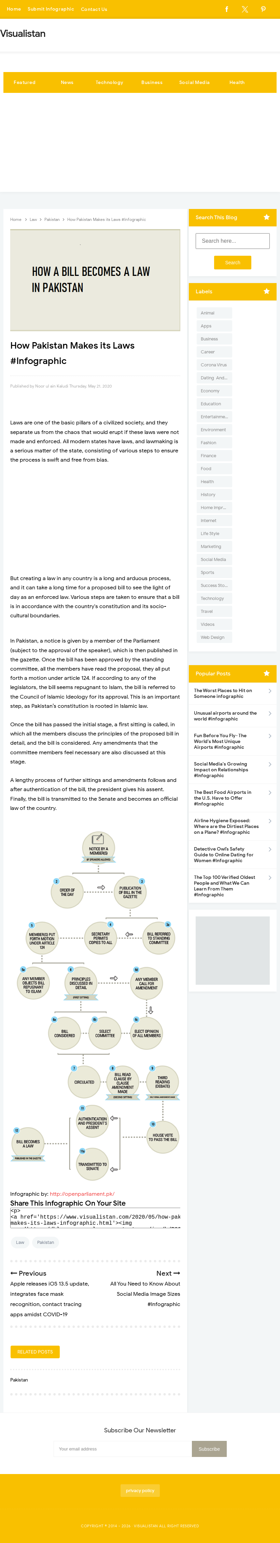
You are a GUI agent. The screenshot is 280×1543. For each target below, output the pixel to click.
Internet (208, 520)
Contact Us (95, 9)
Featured (25, 82)
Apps (206, 326)
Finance (208, 456)
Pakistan (45, 1242)
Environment (213, 430)
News (67, 82)
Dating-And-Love (216, 378)
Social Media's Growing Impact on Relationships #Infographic (221, 769)
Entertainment (215, 417)
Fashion (208, 443)
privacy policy (140, 1490)
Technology (110, 82)
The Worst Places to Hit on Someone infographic (223, 693)
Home (14, 9)
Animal (207, 313)
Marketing (211, 546)
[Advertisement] (140, 144)
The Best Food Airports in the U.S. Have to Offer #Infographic (222, 798)
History (208, 494)
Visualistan (146, 1526)
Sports (207, 572)
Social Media (194, 82)
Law (20, 1242)
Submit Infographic (51, 9)
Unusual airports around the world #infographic (225, 716)
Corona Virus (214, 365)
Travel (207, 611)
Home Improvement (216, 507)
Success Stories (216, 585)
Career (208, 352)
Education (211, 404)
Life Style (210, 533)
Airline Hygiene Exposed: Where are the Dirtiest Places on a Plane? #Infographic (226, 826)
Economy (210, 391)
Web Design (212, 637)
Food (206, 469)
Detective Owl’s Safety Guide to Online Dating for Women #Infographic (224, 855)
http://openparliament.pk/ (82, 1194)
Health (237, 82)
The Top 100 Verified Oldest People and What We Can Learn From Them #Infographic (224, 886)
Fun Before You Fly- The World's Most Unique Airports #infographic (220, 741)
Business (152, 82)
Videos (207, 624)
